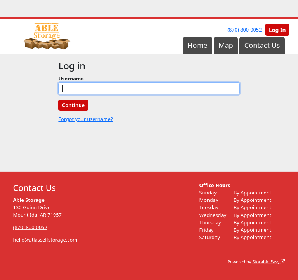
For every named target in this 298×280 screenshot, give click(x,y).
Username (71, 78)
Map (225, 45)
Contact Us (262, 45)
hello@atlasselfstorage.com (45, 239)
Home (197, 45)
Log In (277, 29)
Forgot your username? (85, 119)
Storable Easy (268, 261)
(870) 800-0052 (244, 29)
